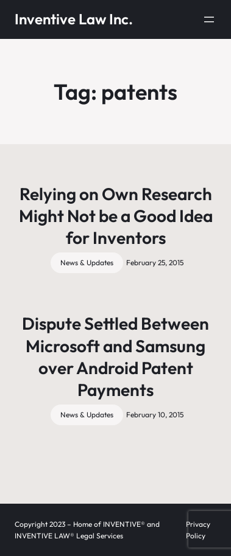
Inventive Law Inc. (74, 19)
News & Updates (86, 262)
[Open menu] (209, 19)
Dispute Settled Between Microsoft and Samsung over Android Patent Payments (115, 356)
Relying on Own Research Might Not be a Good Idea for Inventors (116, 216)
